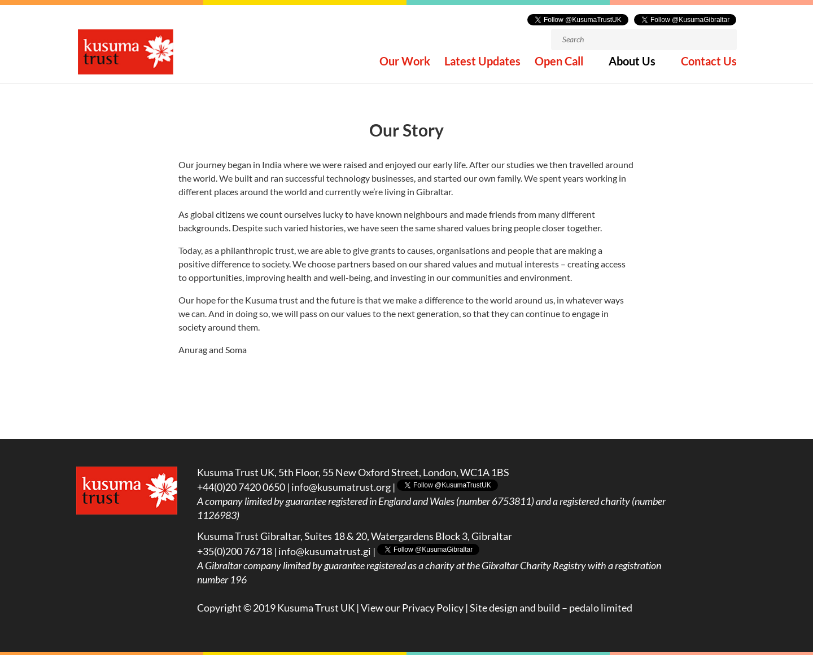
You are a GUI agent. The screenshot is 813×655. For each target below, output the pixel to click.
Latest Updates (482, 66)
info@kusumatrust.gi (324, 551)
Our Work (404, 66)
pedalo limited (600, 607)
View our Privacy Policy (412, 607)
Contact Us (709, 66)
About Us (632, 66)
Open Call (559, 66)
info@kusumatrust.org (341, 487)
